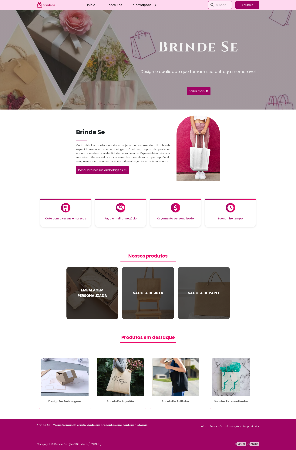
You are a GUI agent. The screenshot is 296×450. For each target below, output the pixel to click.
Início (91, 5)
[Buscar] (212, 5)
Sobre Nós (114, 5)
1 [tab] (148, 105)
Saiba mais (197, 91)
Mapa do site (251, 426)
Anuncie (247, 5)
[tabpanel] (148, 60)
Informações (144, 5)
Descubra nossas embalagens (100, 170)
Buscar (221, 5)
